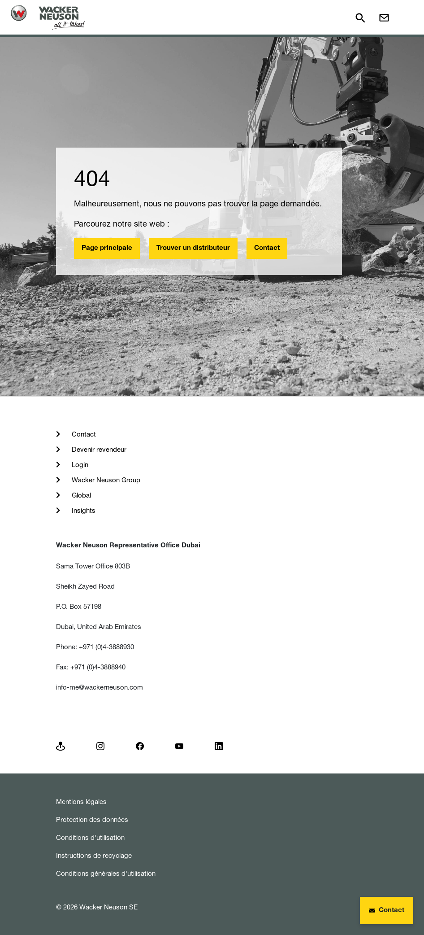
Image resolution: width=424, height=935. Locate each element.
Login (79, 464)
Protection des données (92, 819)
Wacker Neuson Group (105, 480)
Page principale (107, 248)
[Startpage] (48, 17)
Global (80, 495)
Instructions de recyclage (94, 855)
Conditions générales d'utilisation (106, 873)
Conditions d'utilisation (90, 837)
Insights (82, 510)
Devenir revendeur (98, 449)
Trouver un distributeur (193, 248)
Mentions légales (81, 801)
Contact (267, 248)
